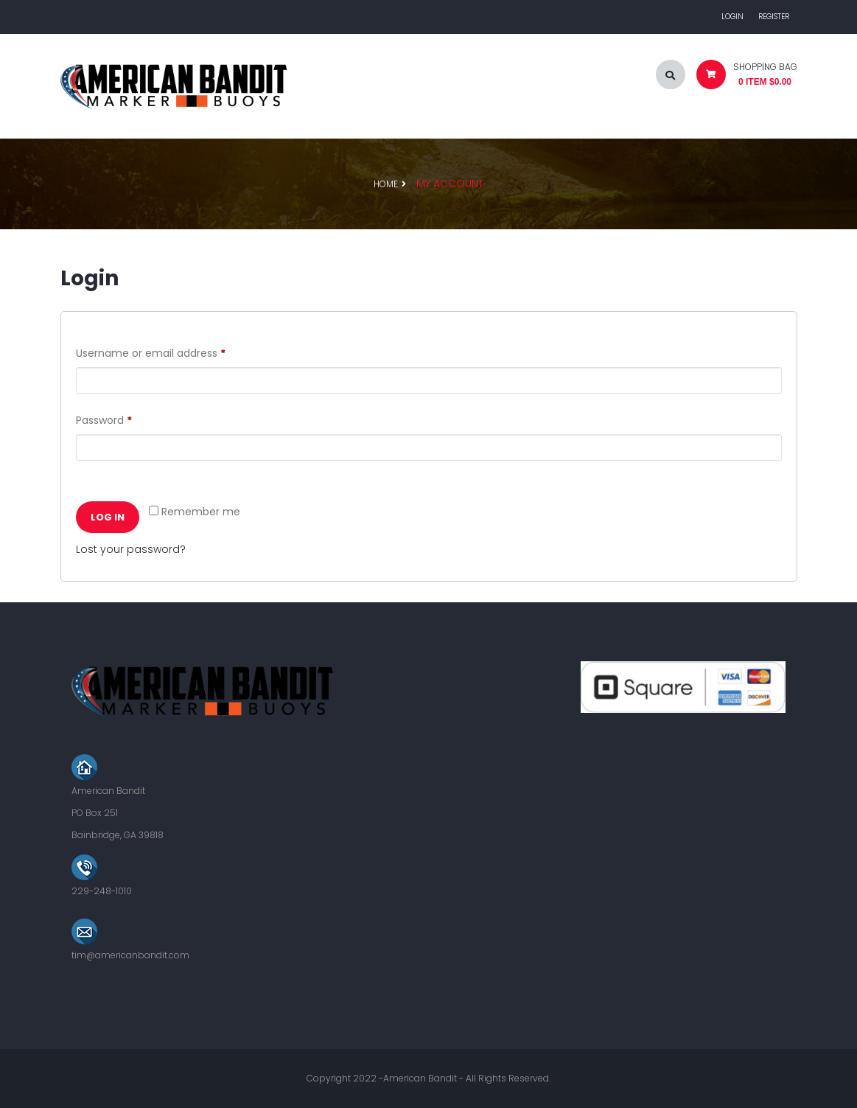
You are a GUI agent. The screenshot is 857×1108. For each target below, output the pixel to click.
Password (126, 419)
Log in (108, 517)
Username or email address (173, 351)
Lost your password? (131, 549)
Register (773, 16)
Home (386, 184)
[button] (741, 78)
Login (732, 16)
